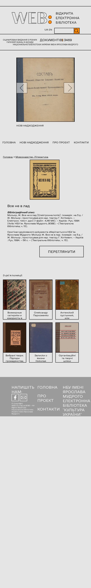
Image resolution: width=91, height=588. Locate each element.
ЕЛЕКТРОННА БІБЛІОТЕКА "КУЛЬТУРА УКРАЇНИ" (76, 407)
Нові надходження (34, 142)
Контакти (81, 142)
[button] (21, 87)
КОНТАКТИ (48, 409)
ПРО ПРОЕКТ (45, 397)
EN (50, 29)
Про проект (61, 142)
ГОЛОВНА (47, 387)
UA (46, 29)
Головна (9, 142)
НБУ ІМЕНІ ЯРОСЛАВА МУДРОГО (74, 391)
